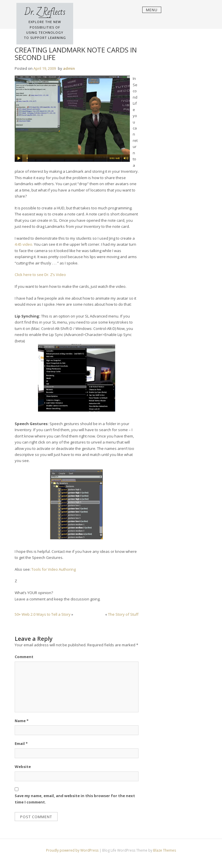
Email (21, 743)
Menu (152, 9)
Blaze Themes (164, 850)
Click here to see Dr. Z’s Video (40, 274)
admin (69, 68)
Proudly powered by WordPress (72, 850)
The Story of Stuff (123, 614)
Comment (24, 656)
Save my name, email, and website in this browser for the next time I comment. (75, 798)
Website (23, 766)
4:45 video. (24, 244)
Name (22, 720)
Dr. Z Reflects (44, 12)
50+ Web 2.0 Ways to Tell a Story (43, 614)
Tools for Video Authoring (53, 569)
